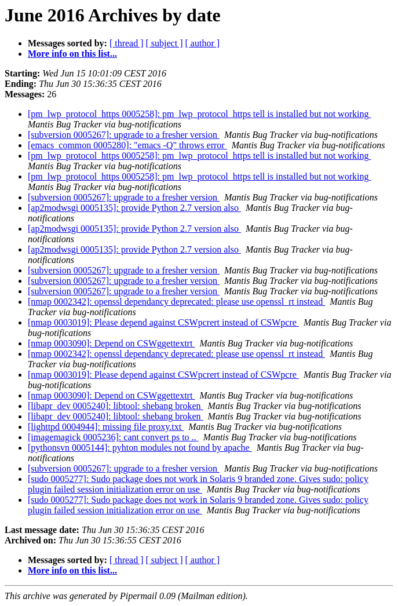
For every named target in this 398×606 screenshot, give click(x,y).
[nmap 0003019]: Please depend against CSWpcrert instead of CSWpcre (163, 322)
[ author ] (202, 43)
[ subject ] (164, 43)
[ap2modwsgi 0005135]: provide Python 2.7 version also (134, 208)
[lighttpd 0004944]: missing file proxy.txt (106, 427)
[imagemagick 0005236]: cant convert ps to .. (113, 437)
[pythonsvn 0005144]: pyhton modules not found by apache (140, 447)
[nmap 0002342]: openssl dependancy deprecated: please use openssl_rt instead (176, 301)
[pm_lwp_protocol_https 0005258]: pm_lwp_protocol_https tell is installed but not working (199, 114)
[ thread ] (126, 43)
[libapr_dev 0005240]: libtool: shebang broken (115, 406)
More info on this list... (72, 54)
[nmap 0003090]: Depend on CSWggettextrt (111, 343)
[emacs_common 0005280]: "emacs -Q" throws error (127, 145)
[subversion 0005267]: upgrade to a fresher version (124, 135)
